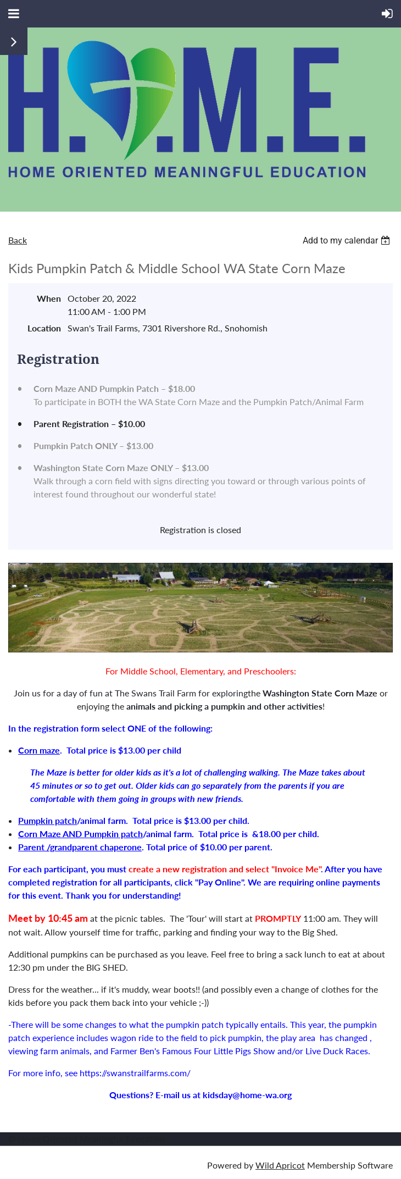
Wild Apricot (280, 1165)
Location (44, 328)
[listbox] (348, 240)
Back (17, 240)
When (49, 298)
